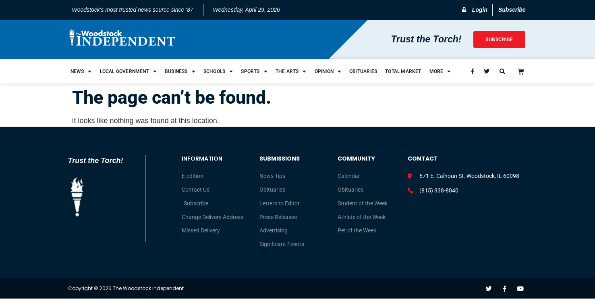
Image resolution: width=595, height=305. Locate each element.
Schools (218, 71)
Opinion (328, 71)
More (440, 71)
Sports (254, 71)
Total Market (403, 71)
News (81, 71)
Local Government (128, 71)
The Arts (291, 71)
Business (180, 71)
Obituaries (363, 71)
